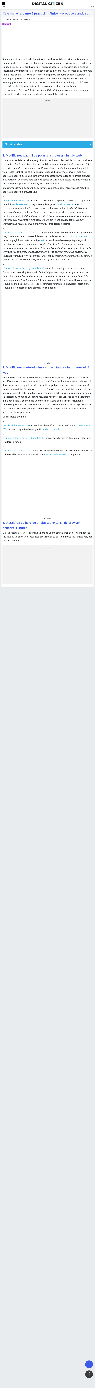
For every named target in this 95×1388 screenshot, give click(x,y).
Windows (68, 1151)
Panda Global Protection (16, 200)
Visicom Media (65, 204)
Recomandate (48, 1151)
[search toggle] (92, 4)
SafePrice (8, 695)
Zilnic (26, 1157)
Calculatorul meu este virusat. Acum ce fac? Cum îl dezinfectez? (40, 1247)
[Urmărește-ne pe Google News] (44, 1198)
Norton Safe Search (80, 236)
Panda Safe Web (20, 204)
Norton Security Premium (16, 232)
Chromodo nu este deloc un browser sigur (24, 885)
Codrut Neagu (12, 19)
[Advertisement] (47, 119)
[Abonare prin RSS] (40, 1198)
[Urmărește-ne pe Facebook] (54, 1198)
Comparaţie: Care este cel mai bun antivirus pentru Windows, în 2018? (44, 1378)
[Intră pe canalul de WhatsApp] (36, 1198)
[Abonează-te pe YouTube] (58, 1198)
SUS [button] (89, 1375)
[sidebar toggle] (3, 4)
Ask (42, 240)
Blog (38, 1151)
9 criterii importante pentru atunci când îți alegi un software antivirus (44, 1289)
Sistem (58, 1151)
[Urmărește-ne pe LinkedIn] (49, 1198)
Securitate (18, 1151)
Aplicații (29, 1151)
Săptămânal (37, 1157)
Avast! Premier (11, 691)
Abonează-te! (47, 1176)
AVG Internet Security (32, 691)
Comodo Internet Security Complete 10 (23, 268)
